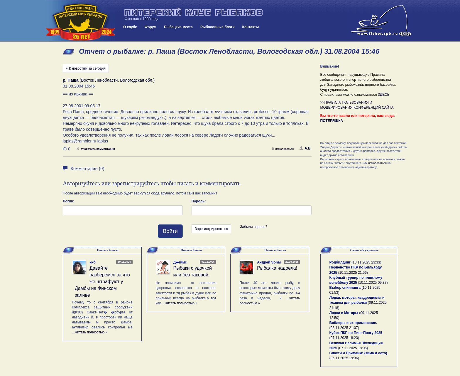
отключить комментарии (95, 148)
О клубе (130, 27)
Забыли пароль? (253, 227)
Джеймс (180, 262)
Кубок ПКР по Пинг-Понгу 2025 (355, 333)
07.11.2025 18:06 (353, 348)
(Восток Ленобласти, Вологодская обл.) (109, 80)
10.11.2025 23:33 (366, 262)
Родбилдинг (340, 262)
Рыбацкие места (178, 27)
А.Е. (305, 148)
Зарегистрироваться (211, 229)
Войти (170, 231)
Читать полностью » (91, 332)
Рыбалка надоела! (277, 268)
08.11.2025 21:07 (344, 328)
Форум (150, 27)
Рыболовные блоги (217, 27)
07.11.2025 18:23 (344, 338)
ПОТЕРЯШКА (331, 121)
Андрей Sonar (269, 262)
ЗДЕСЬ (384, 95)
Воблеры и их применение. (353, 323)
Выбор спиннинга (345, 288)
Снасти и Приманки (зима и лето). (358, 353)
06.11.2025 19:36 (344, 358)
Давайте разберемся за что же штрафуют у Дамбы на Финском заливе (102, 281)
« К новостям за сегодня (86, 68)
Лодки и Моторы (343, 313)
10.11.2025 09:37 (372, 283)
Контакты (250, 27)
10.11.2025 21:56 (353, 273)
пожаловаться (282, 148)
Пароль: (199, 201)
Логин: (68, 201)
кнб (92, 262)
